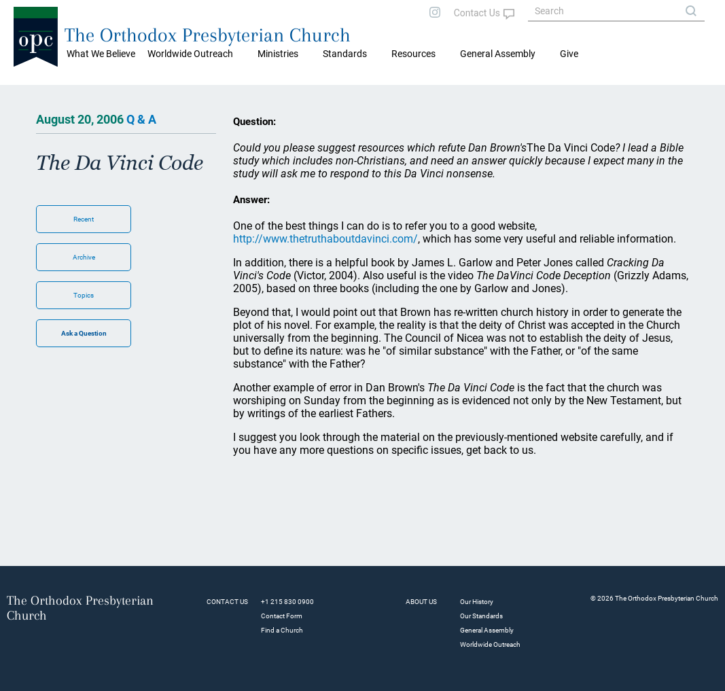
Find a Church (282, 630)
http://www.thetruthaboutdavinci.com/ (325, 238)
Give (569, 53)
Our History (476, 601)
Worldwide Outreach (490, 644)
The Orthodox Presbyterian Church (208, 35)
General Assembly (497, 53)
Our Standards (481, 616)
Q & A (141, 119)
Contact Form (281, 616)
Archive (84, 257)
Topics (83, 295)
